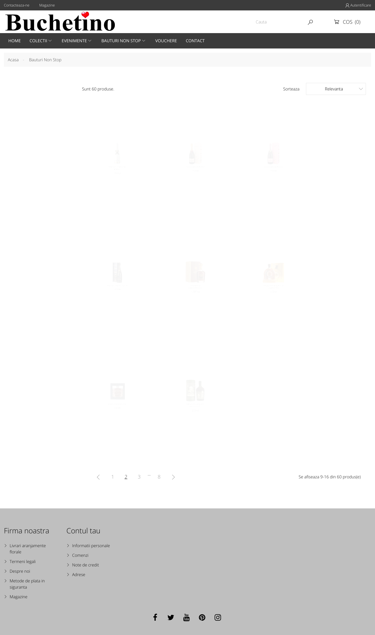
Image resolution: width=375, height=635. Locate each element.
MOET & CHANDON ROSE (274, 182)
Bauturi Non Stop (121, 41)
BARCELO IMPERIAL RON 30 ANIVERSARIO (273, 294)
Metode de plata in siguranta (27, 584)
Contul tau (83, 531)
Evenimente (74, 41)
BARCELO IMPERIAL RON (117, 411)
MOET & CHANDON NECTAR (117, 292)
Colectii (38, 41)
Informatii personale (91, 545)
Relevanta (344, 89)
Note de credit (85, 565)
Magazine (47, 5)
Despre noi (20, 571)
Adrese (78, 574)
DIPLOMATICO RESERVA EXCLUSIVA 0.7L (195, 413)
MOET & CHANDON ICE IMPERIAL (117, 186)
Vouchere (166, 41)
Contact (195, 41)
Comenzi (80, 555)
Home (14, 41)
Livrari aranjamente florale (28, 549)
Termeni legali (23, 561)
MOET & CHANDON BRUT (195, 182)
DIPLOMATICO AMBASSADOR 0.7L (195, 294)
